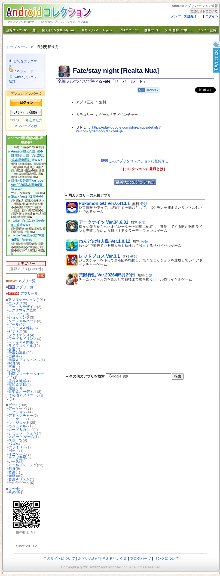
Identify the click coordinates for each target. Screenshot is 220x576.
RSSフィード (21, 71)
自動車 (13, 356)
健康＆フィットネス (24, 360)
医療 (12, 367)
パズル (13, 444)
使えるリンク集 (114, 558)
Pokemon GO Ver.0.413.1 (104, 203)
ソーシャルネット (22, 321)
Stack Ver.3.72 (21, 196)
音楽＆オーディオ (22, 392)
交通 (12, 349)
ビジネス (15, 331)
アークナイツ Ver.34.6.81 (103, 222)
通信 (12, 388)
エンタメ (15, 303)
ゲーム (13, 405)
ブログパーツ (140, 558)
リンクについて (166, 558)
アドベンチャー (20, 415)
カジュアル (17, 426)
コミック (15, 314)
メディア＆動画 (20, 342)
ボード (13, 451)
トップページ (17, 47)
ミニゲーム (17, 454)
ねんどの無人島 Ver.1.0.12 (104, 241)
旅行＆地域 (17, 381)
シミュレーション (22, 433)
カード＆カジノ (20, 430)
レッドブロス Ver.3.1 (99, 256)
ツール (13, 324)
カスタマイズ (19, 310)
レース (13, 461)
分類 (143, 204)
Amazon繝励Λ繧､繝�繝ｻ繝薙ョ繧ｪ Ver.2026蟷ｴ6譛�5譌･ (28, 156)
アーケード (17, 408)
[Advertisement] (135, 146)
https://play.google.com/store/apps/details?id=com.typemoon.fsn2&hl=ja (118, 129)
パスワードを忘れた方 (26, 120)
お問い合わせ (88, 558)
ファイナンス (19, 335)
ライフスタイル (20, 346)
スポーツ (15, 440)
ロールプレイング (22, 465)
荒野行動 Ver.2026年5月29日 (107, 275)
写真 (12, 363)
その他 (13, 489)
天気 (12, 370)
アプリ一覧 (22, 281)
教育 (12, 468)
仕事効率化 (17, 353)
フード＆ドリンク (22, 339)
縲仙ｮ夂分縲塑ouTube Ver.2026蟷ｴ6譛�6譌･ (27, 183)
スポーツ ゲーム (21, 437)
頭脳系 (13, 476)
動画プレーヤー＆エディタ (25, 375)
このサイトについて (59, 558)
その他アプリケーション (25, 397)
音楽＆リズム (19, 479)
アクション (17, 412)
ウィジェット (19, 423)
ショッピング (19, 317)
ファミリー (17, 447)
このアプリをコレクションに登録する (135, 161)
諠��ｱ (37, 159)
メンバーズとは (25, 126)
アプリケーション (22, 300)
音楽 (12, 472)
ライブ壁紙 (17, 458)
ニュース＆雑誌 (20, 328)
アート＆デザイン (22, 307)
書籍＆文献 (17, 384)
